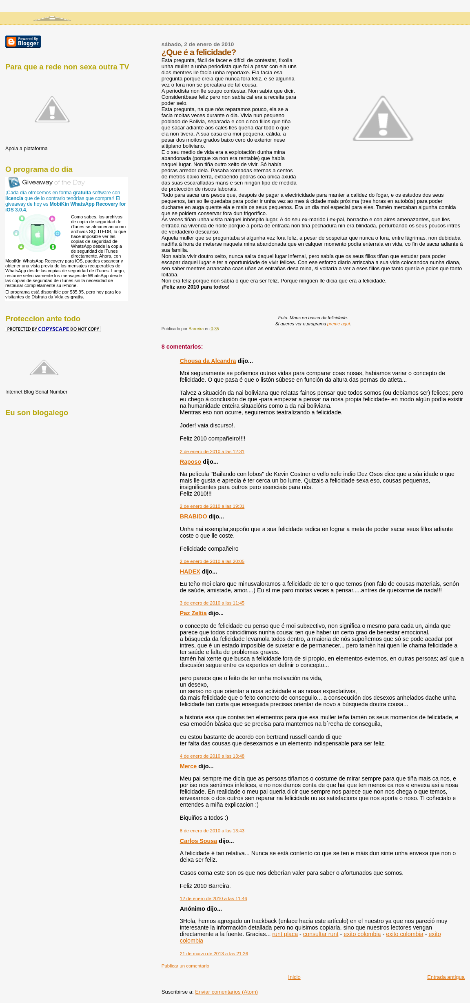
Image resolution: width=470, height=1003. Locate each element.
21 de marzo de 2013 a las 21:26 (214, 953)
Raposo (190, 461)
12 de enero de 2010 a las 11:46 (213, 898)
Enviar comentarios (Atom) (226, 992)
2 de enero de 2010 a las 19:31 (212, 506)
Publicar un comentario (185, 965)
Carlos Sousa (198, 841)
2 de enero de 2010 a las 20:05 (212, 561)
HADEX (190, 571)
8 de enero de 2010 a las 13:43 (212, 830)
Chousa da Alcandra (208, 361)
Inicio (294, 977)
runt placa (285, 934)
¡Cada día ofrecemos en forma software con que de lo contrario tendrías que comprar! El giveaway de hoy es (65, 201)
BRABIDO (193, 516)
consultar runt (321, 934)
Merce (188, 766)
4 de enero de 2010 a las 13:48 (212, 756)
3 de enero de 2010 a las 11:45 (212, 602)
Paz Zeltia (193, 613)
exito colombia (362, 934)
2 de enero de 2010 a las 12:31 (212, 451)
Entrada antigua (446, 977)
